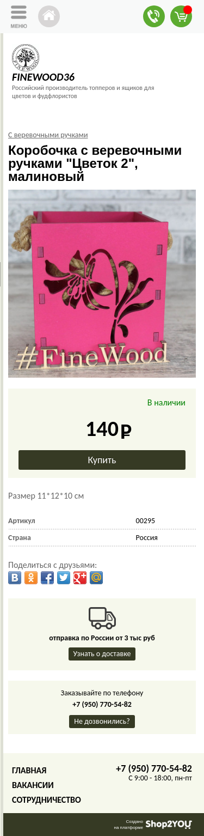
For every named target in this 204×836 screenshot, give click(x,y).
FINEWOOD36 (43, 76)
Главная (29, 770)
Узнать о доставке (102, 653)
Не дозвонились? (102, 721)
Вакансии (33, 785)
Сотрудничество (46, 800)
